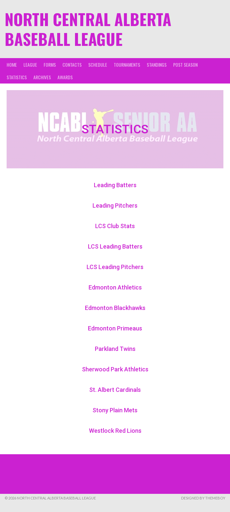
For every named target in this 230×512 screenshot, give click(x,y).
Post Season (185, 64)
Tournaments (127, 64)
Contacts (72, 64)
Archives (42, 77)
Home (12, 64)
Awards (65, 77)
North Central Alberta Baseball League (88, 29)
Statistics (17, 77)
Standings (157, 64)
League (30, 64)
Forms (50, 64)
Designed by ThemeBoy (203, 498)
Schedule (97, 64)
